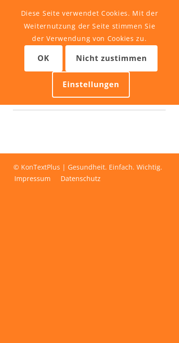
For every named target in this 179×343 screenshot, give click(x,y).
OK (43, 58)
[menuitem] (32, 178)
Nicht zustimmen (111, 58)
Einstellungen (91, 84)
